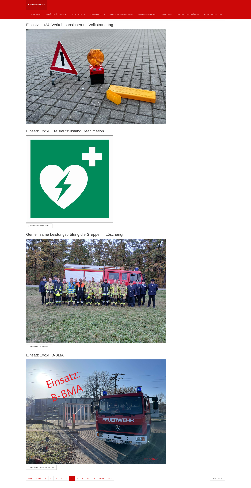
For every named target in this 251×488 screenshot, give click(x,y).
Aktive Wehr (78, 14)
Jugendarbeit (97, 14)
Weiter (101, 478)
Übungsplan (166, 14)
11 (94, 478)
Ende (110, 478)
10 (88, 478)
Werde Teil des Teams (213, 14)
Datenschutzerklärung (188, 14)
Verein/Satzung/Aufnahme (121, 14)
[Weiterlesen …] (39, 226)
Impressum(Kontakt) (147, 14)
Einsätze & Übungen (56, 14)
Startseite (36, 14)
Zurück (38, 478)
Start (30, 478)
